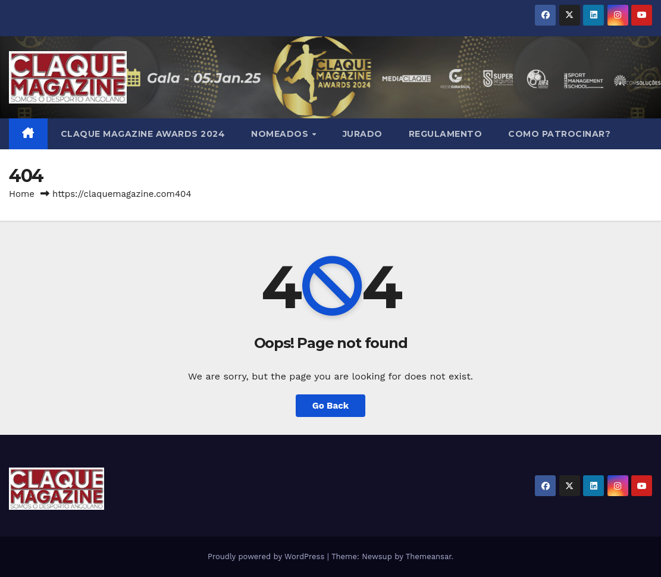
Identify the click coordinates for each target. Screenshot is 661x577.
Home (22, 194)
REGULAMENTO (446, 133)
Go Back (330, 405)
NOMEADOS (281, 133)
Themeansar (429, 556)
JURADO (363, 133)
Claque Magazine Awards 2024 (143, 133)
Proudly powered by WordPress (267, 556)
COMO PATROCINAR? (559, 133)
